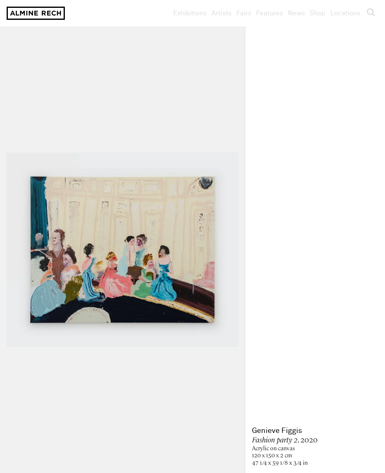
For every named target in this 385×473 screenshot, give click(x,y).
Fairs (243, 13)
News (296, 13)
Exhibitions (190, 13)
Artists (221, 13)
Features (269, 13)
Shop (318, 13)
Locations (345, 13)
